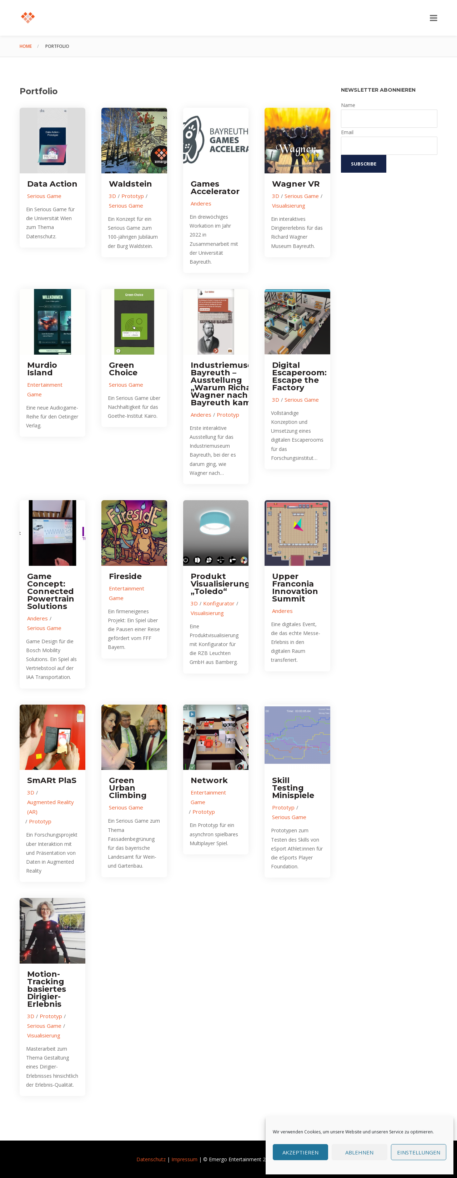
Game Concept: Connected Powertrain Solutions (50, 591)
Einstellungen (418, 1152)
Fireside (125, 576)
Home (26, 46)
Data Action (52, 184)
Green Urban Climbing (128, 788)
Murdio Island (42, 368)
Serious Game (44, 195)
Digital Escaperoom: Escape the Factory (299, 376)
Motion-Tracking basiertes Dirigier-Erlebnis (46, 989)
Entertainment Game (44, 389)
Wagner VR (296, 184)
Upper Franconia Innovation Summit (295, 588)
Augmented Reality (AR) (50, 806)
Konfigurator (219, 603)
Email (347, 132)
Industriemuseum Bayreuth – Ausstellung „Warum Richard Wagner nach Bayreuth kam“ (228, 383)
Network (209, 780)
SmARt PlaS (51, 780)
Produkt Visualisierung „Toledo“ (220, 584)
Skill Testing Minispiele (293, 788)
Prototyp (132, 195)
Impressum (184, 1159)
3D (112, 195)
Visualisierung (288, 205)
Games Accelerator (215, 187)
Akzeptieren (300, 1152)
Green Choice (123, 368)
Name (348, 105)
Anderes (201, 203)
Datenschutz (151, 1159)
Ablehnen (359, 1152)
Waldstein (130, 184)
